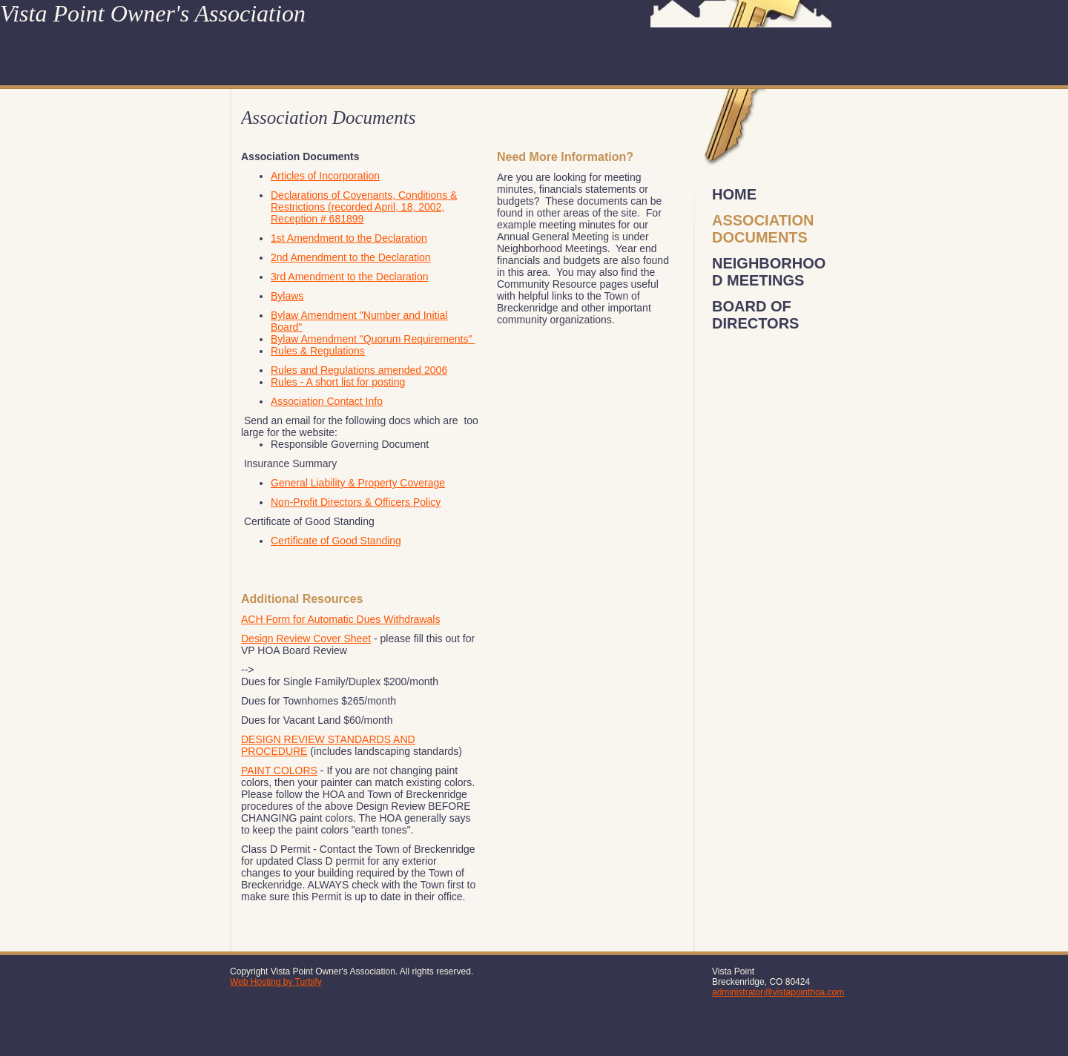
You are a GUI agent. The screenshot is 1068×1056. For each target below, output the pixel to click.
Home (734, 194)
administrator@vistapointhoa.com (778, 992)
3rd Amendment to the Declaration (349, 277)
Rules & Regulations (318, 351)
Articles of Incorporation (325, 176)
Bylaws (287, 296)
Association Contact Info (327, 401)
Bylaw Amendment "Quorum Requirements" (373, 339)
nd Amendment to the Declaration (354, 257)
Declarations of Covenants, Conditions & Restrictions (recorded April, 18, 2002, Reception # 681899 (364, 207)
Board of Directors (755, 314)
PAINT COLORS (279, 770)
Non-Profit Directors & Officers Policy (356, 502)
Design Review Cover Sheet (306, 638)
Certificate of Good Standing (336, 541)
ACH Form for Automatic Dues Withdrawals (340, 619)
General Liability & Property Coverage (358, 483)
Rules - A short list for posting (338, 382)
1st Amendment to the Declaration (349, 238)
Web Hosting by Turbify (276, 982)
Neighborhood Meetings (768, 271)
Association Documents (763, 228)
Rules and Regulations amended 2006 (359, 370)
